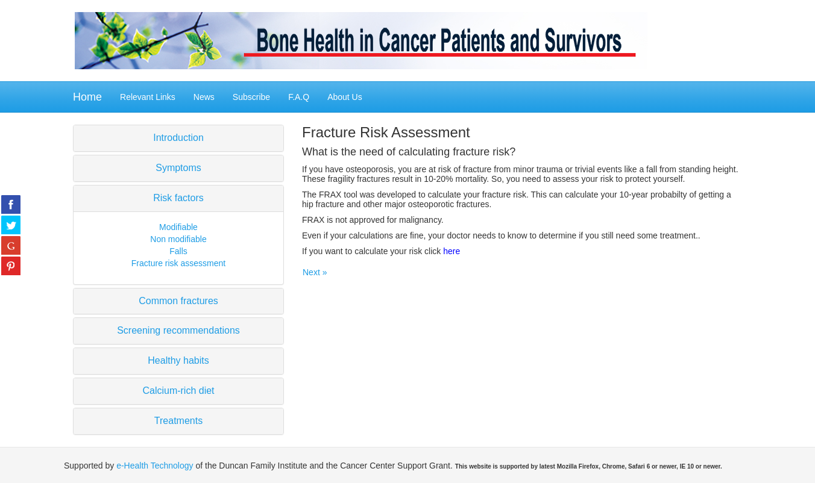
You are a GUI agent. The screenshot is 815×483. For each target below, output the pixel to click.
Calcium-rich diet (178, 390)
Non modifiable (178, 239)
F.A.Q (298, 97)
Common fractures (178, 301)
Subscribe (251, 97)
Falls (178, 251)
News (204, 97)
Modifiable (178, 227)
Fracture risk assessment (178, 263)
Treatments (178, 421)
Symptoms (178, 168)
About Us (344, 97)
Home (87, 97)
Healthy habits (178, 360)
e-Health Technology (154, 465)
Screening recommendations (178, 330)
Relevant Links (147, 97)
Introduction (178, 137)
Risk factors (178, 198)
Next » (315, 272)
